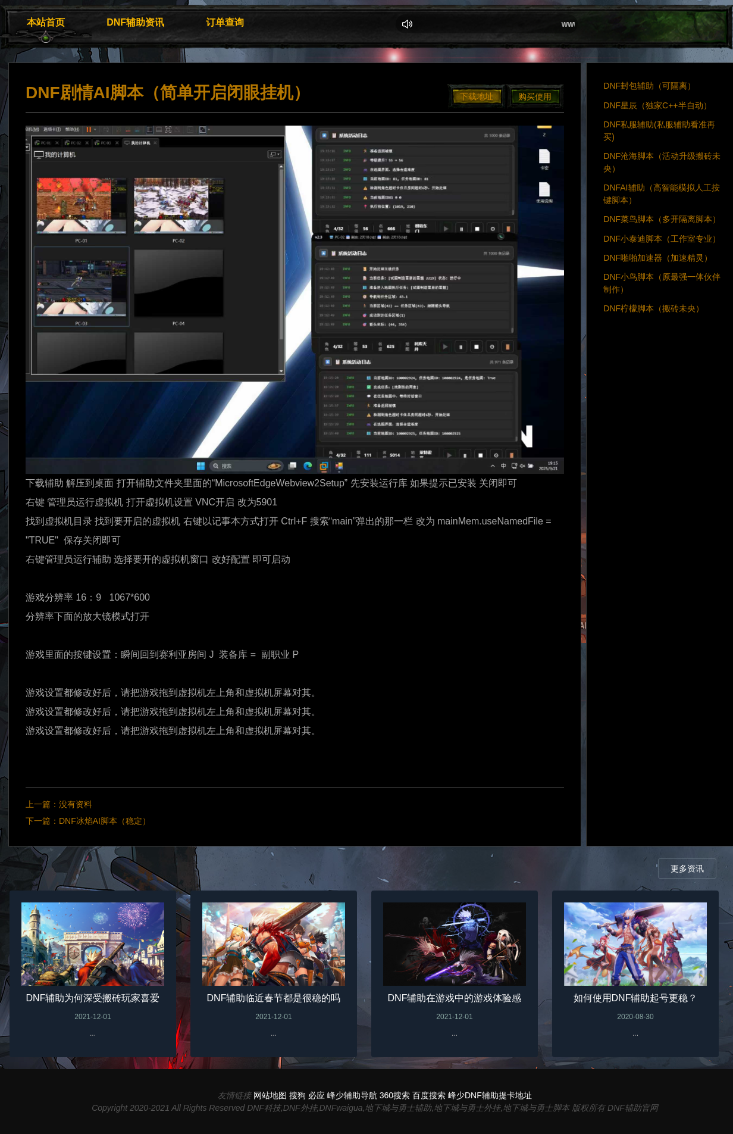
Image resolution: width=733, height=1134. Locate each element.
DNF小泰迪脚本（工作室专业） (662, 238)
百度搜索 (429, 1095)
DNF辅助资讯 (135, 22)
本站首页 (46, 22)
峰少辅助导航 (352, 1095)
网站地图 (270, 1095)
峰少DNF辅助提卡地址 (490, 1095)
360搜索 (395, 1095)
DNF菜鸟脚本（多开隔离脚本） (662, 219)
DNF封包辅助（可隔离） (649, 85)
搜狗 (297, 1095)
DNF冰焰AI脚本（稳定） (105, 821)
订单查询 (225, 22)
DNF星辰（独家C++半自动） (657, 105)
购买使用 (535, 96)
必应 (316, 1095)
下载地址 (476, 96)
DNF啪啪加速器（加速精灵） (657, 258)
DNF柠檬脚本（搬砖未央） (653, 308)
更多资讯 (687, 868)
